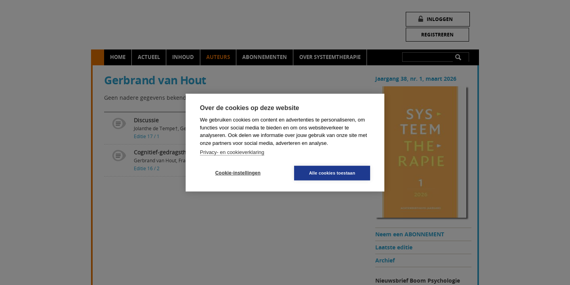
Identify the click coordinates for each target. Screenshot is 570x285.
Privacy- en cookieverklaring (232, 152)
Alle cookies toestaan (332, 172)
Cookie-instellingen (237, 173)
